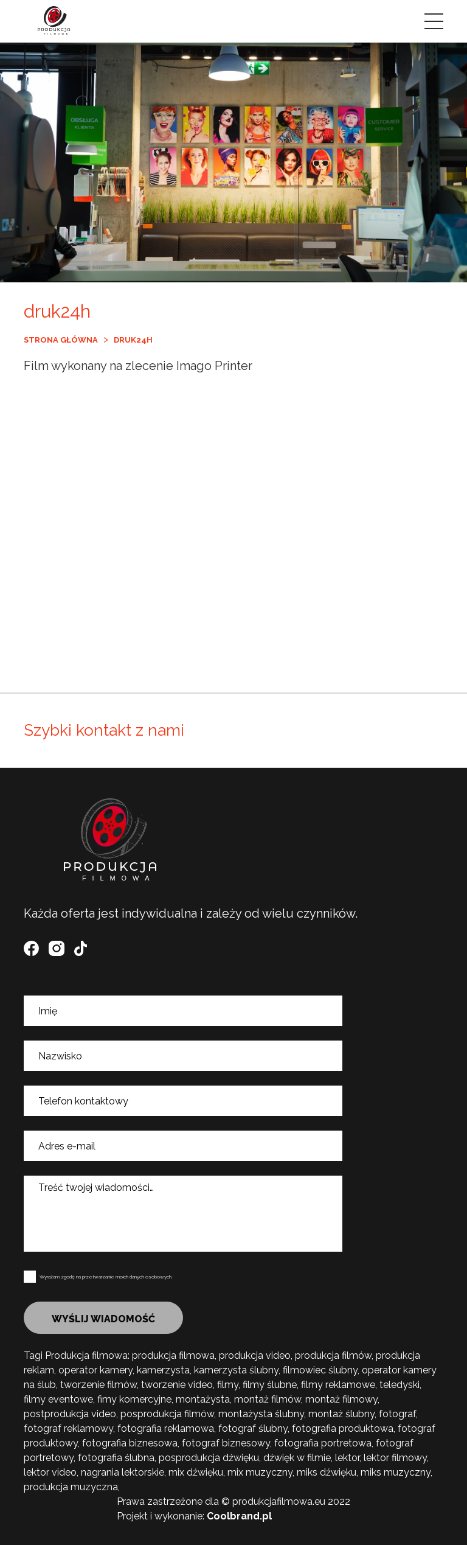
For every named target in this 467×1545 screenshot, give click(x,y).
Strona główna (61, 339)
